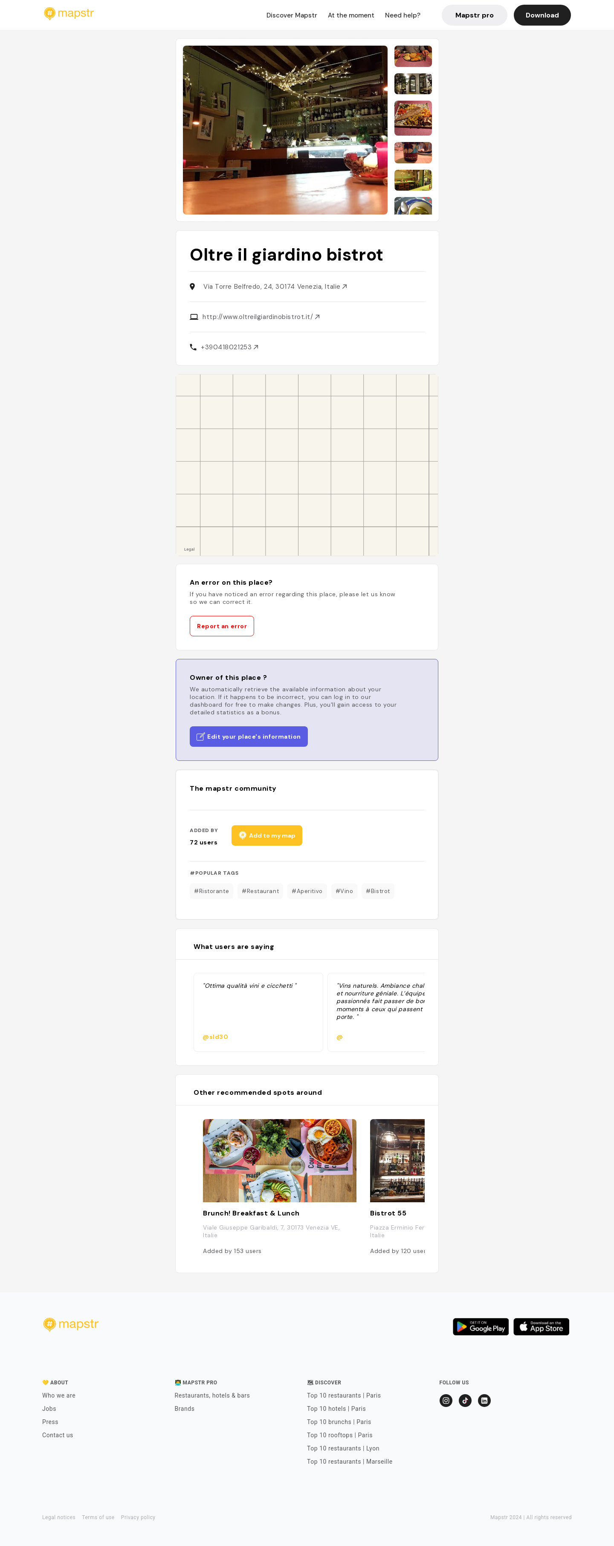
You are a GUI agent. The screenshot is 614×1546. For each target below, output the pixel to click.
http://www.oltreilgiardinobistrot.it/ (261, 317)
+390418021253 (229, 347)
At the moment (351, 15)
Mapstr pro (474, 15)
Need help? (402, 15)
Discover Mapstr (291, 15)
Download (542, 15)
